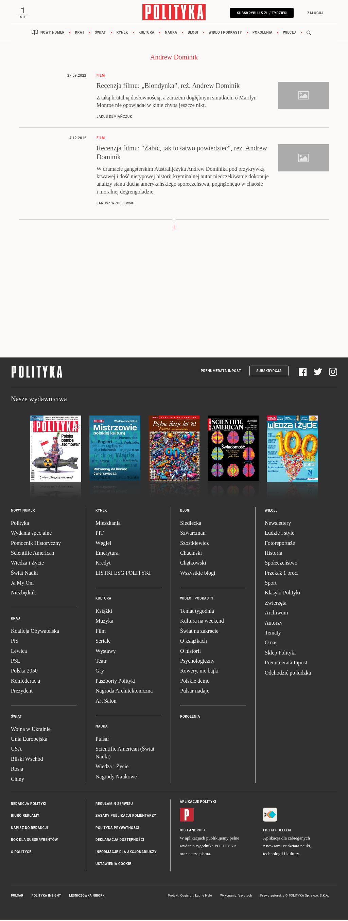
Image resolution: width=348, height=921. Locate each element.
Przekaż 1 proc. (281, 574)
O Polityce (21, 853)
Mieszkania (108, 524)
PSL (15, 662)
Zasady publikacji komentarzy (125, 817)
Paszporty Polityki (115, 682)
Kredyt (102, 564)
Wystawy (105, 652)
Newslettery (278, 524)
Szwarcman (193, 534)
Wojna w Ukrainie (31, 730)
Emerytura (107, 554)
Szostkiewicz (194, 544)
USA (16, 750)
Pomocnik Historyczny (36, 544)
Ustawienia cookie (113, 865)
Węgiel (103, 544)
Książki (103, 612)
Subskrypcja (269, 372)
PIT (99, 534)
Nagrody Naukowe (116, 777)
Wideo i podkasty (225, 34)
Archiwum (276, 614)
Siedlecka (190, 524)
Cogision (186, 897)
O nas (271, 644)
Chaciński (191, 554)
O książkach (193, 642)
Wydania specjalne (31, 534)
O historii (190, 652)
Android (197, 831)
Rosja (17, 770)
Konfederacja (25, 682)
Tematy (273, 634)
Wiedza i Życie (27, 564)
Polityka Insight (46, 897)
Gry (99, 672)
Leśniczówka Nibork (87, 897)
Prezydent (22, 692)
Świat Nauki (24, 574)
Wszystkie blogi (197, 574)
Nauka (171, 34)
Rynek (122, 34)
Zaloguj (314, 13)
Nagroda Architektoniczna (124, 692)
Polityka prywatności (117, 829)
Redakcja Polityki (28, 805)
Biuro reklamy (25, 817)
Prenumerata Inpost (221, 372)
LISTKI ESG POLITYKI (123, 574)
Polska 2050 (24, 672)
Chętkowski (193, 564)
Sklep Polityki (280, 654)
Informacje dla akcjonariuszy (126, 853)
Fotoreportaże (280, 544)
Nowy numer (52, 34)
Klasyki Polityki (282, 594)
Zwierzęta (275, 604)
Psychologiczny (197, 662)
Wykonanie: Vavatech (236, 897)
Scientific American (32, 554)
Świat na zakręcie (199, 632)
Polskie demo (195, 682)
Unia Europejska (29, 740)
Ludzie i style (279, 534)
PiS (14, 642)
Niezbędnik (23, 594)
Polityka (20, 524)
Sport (271, 584)
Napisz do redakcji (29, 829)
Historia (273, 554)
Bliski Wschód (27, 760)
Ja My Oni (22, 584)
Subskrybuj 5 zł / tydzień (260, 13)
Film (100, 632)
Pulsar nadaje (194, 692)
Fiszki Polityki (277, 831)
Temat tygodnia (197, 612)
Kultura (147, 34)
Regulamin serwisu (114, 805)
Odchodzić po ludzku (288, 674)
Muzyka (104, 622)
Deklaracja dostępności (119, 841)
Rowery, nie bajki (199, 672)
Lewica (19, 652)
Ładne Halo (203, 897)
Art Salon (106, 702)
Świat (100, 34)
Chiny (17, 780)
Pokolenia (263, 34)
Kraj (79, 34)
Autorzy (273, 624)
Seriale (102, 642)
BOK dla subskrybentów (34, 841)
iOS (183, 831)
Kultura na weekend (202, 622)
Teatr (101, 662)
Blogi (193, 34)
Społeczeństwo (281, 564)
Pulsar (102, 740)
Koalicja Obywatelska (35, 632)
